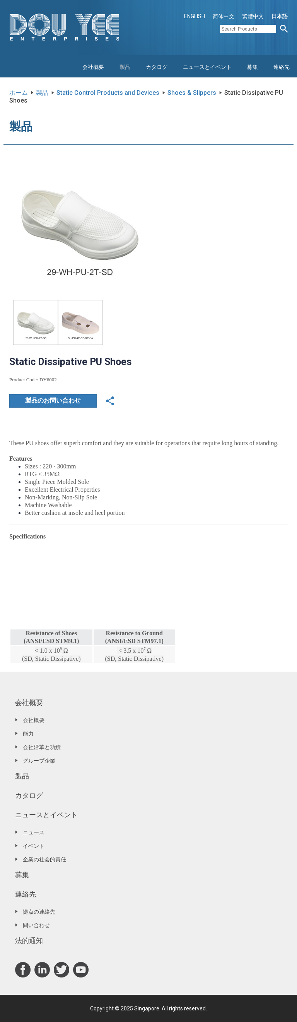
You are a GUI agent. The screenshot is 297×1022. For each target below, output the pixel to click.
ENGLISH (194, 16)
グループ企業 (39, 761)
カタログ (156, 67)
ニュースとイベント (207, 67)
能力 (28, 733)
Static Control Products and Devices (107, 92)
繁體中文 (253, 16)
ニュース (33, 832)
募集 (252, 67)
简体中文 (223, 16)
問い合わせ (36, 925)
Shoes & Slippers (191, 92)
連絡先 (281, 67)
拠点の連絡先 (39, 912)
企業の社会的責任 (44, 859)
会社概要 (93, 67)
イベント (33, 846)
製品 (124, 67)
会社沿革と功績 (42, 747)
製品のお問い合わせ (53, 400)
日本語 (279, 16)
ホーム (18, 92)
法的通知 (29, 940)
